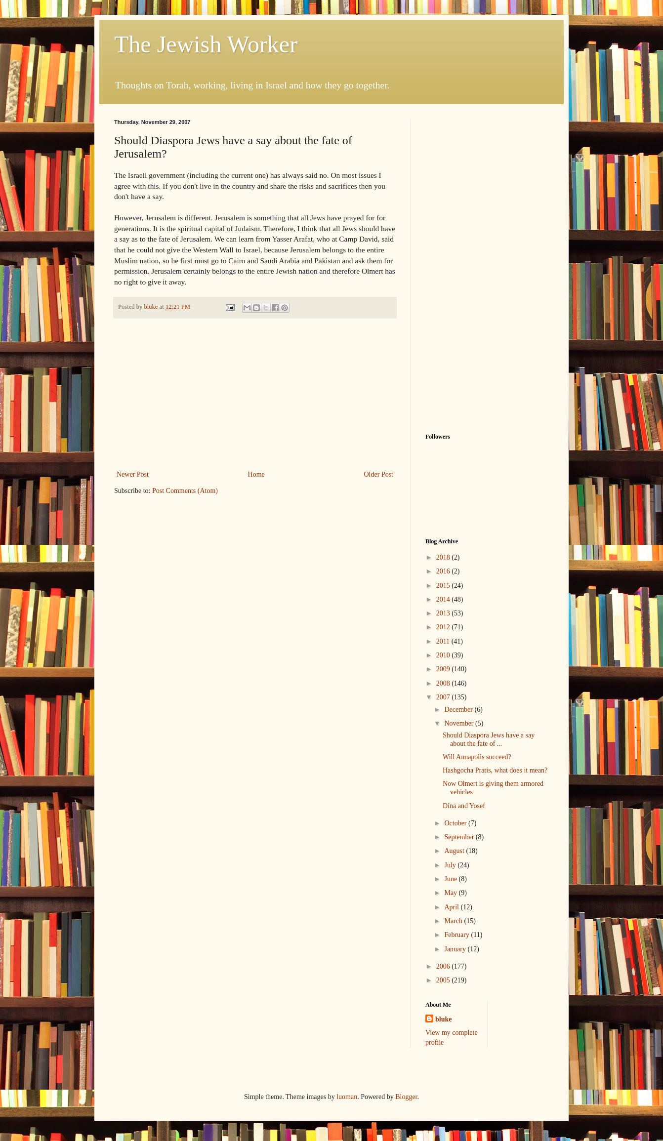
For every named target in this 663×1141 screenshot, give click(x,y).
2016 (444, 571)
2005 (444, 980)
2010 (444, 655)
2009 (444, 669)
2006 (444, 966)
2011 (444, 641)
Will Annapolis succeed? (477, 757)
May (451, 892)
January (455, 949)
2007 (444, 697)
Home (256, 474)
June (451, 879)
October (456, 823)
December (459, 709)
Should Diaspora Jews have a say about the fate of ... (489, 739)
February (457, 934)
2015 (444, 585)
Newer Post (133, 474)
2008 (444, 683)
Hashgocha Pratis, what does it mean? (495, 770)
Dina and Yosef (464, 806)
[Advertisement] (255, 394)
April (452, 907)
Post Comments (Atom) (185, 490)
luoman (346, 1096)
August (455, 851)
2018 (444, 557)
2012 (444, 627)
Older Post (379, 474)
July (450, 865)
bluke (443, 1019)
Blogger (406, 1096)
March (454, 921)
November (459, 723)
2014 (444, 599)
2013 (444, 613)
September (459, 837)
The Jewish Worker (205, 44)
